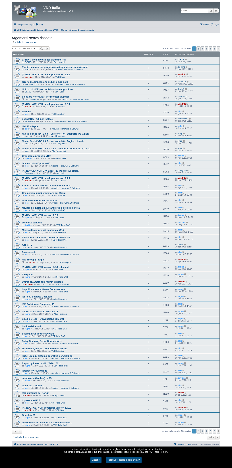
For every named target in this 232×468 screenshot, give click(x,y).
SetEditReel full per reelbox (37, 119)
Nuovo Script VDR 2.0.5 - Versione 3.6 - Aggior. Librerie (53, 141)
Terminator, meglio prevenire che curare (44, 348)
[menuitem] (39, 24)
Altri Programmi (59, 136)
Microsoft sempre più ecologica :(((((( (43, 230)
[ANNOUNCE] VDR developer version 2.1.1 (46, 178)
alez (26, 114)
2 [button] (198, 48)
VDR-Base (60, 77)
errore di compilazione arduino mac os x (45, 82)
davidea (28, 225)
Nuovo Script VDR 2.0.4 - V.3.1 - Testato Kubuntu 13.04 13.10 (56, 148)
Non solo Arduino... (33, 385)
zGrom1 (28, 69)
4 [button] (206, 48)
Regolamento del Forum (35, 393)
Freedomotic (29, 252)
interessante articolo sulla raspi (40, 311)
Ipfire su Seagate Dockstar (37, 296)
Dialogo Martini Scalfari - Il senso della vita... (47, 422)
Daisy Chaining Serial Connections (41, 341)
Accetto (96, 460)
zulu (27, 129)
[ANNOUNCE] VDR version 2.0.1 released (45, 267)
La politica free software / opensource (43, 289)
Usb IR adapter (30, 126)
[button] (218, 48)
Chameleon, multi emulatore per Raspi (43, 193)
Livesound (33, 99)
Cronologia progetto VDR (36, 156)
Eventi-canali (59, 62)
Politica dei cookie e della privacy (123, 460)
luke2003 (29, 84)
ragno (27, 277)
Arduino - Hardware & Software (69, 69)
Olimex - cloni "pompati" (36, 163)
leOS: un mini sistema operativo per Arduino (47, 356)
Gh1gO (28, 92)
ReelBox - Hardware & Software (72, 121)
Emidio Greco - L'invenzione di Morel (43, 319)
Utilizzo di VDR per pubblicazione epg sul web (48, 89)
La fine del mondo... (33, 326)
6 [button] (214, 48)
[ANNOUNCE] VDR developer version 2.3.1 (46, 104)
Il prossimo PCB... (32, 400)
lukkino (28, 284)
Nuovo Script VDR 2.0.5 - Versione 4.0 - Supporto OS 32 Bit (55, 133)
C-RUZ (28, 62)
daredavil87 (30, 121)
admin (27, 395)
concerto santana (32, 222)
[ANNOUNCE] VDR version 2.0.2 (40, 215)
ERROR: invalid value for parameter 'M (44, 59)
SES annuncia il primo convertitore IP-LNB (46, 237)
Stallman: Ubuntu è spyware (38, 333)
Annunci (60, 173)
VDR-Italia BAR (58, 114)
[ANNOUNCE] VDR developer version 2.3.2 (46, 74)
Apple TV (27, 244)
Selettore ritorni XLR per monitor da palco (45, 96)
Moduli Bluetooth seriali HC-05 (39, 200)
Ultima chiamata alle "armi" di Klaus (42, 282)
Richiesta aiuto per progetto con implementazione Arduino (55, 67)
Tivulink (26, 111)
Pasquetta (27, 274)
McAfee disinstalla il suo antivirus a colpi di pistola (51, 207)
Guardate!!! (28, 415)
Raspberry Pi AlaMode (34, 370)
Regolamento (59, 395)
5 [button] (210, 48)
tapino (28, 158)
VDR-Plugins (65, 262)
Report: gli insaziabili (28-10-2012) (41, 363)
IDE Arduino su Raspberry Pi (38, 304)
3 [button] (202, 48)
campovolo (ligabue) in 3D (37, 378)
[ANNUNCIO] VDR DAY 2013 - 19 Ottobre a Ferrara (50, 170)
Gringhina (29, 173)
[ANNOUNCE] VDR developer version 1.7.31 (46, 407)
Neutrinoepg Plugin (33, 259)
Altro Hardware (60, 247)
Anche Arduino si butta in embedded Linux (46, 185)
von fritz (28, 77)
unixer (27, 247)
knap (27, 136)
